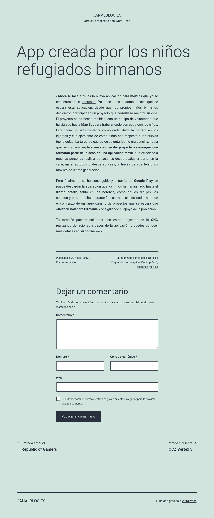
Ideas (143, 257)
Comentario (65, 315)
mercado (89, 102)
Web (59, 378)
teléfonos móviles (147, 266)
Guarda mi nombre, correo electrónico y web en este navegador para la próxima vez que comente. (109, 401)
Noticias (153, 257)
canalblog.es (107, 15)
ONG (154, 262)
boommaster (68, 262)
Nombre (62, 356)
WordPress (189, 501)
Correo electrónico (123, 356)
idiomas (62, 136)
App (148, 262)
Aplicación (138, 262)
